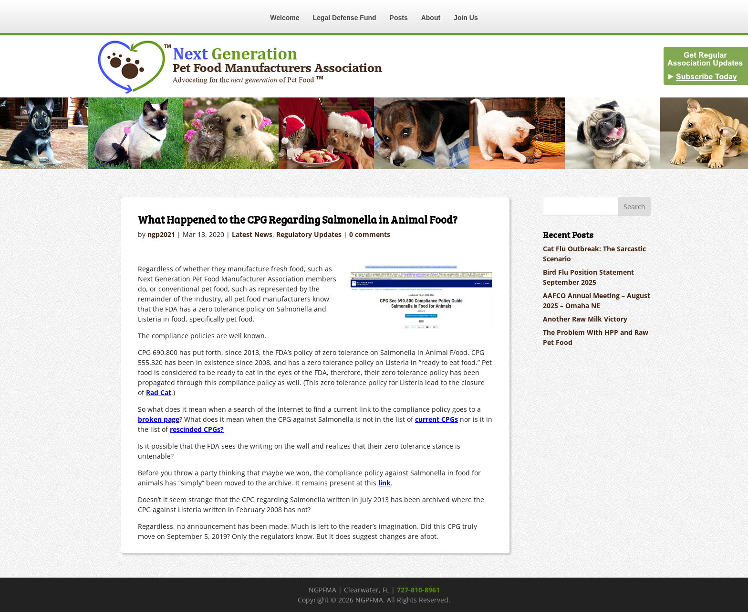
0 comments (369, 234)
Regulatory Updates (309, 234)
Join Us (466, 17)
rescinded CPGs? (197, 429)
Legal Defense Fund (344, 17)
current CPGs (436, 419)
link (384, 482)
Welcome (284, 17)
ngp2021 (161, 234)
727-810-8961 (418, 589)
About (430, 17)
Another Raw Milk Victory (585, 318)
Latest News (252, 234)
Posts (399, 17)
